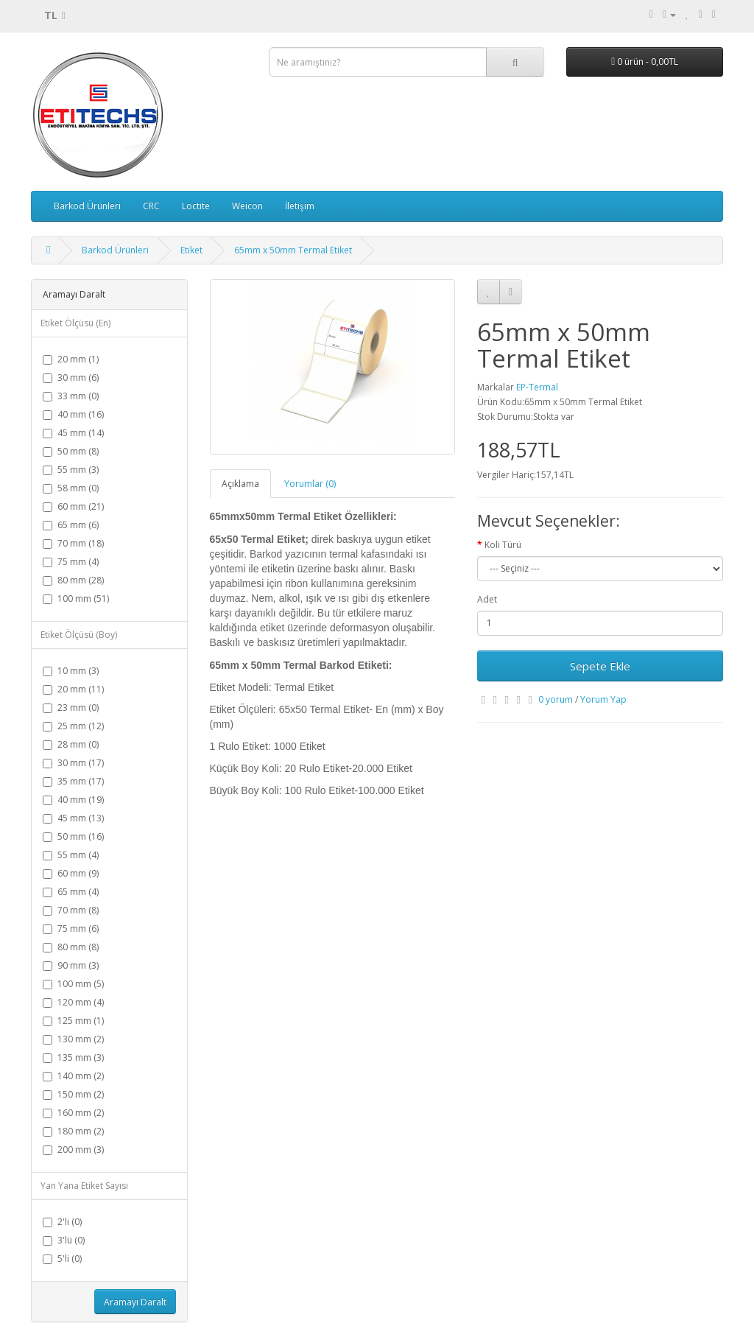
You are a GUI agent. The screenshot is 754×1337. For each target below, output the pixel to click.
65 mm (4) (71, 891)
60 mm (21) (73, 506)
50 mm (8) (71, 451)
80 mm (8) (71, 947)
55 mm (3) (71, 469)
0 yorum (555, 699)
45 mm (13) (73, 818)
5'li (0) (62, 1258)
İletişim (299, 206)
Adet (487, 599)
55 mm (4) (71, 855)
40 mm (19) (73, 799)
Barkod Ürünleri (87, 206)
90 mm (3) (71, 965)
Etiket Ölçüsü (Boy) (78, 634)
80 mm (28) (73, 580)
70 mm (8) (71, 910)
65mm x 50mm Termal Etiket (293, 250)
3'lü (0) (64, 1240)
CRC (151, 206)
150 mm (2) (73, 1094)
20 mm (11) (73, 689)
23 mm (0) (71, 707)
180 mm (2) (73, 1131)
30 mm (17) (73, 763)
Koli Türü (503, 544)
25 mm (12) (73, 726)
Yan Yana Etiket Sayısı (84, 1185)
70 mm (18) (73, 543)
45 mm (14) (73, 433)
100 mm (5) (73, 984)
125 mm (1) (73, 1020)
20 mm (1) (71, 359)
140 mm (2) (73, 1076)
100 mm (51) (76, 598)
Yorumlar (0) (310, 483)
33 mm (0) (71, 396)
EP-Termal (537, 387)
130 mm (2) (73, 1039)
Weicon (247, 206)
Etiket (191, 250)
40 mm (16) (73, 414)
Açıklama (240, 483)
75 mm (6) (71, 928)
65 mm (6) (71, 525)
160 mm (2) (73, 1112)
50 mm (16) (73, 836)
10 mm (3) (71, 670)
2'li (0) (62, 1221)
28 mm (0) (71, 744)
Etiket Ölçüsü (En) (75, 323)
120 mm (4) (73, 1002)
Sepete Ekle (600, 666)
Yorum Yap (603, 699)
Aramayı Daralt (135, 1302)
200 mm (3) (73, 1149)
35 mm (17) (73, 781)
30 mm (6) (71, 377)
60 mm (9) (71, 873)
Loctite (196, 206)
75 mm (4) (71, 561)
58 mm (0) (71, 488)
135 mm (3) (73, 1057)
